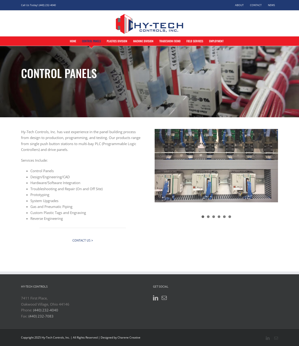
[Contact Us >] (82, 240)
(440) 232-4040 (45, 310)
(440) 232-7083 (40, 316)
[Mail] (164, 297)
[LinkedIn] (155, 297)
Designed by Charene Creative (120, 337)
